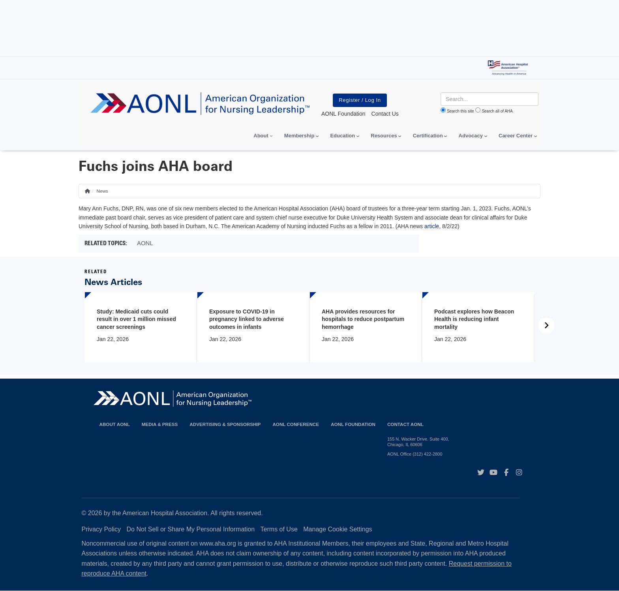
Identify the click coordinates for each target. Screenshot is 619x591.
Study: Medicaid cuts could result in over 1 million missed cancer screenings (136, 319)
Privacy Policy (101, 529)
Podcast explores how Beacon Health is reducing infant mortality (474, 319)
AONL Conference (295, 424)
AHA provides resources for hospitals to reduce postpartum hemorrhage (363, 319)
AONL (145, 243)
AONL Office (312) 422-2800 (414, 454)
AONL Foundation (353, 424)
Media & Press (160, 424)
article (431, 226)
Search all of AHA (497, 111)
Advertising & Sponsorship (225, 424)
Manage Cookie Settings (337, 529)
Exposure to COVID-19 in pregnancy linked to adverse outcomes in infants (246, 319)
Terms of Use (279, 529)
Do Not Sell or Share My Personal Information (191, 529)
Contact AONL (405, 424)
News (102, 190)
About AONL (114, 424)
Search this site (460, 111)
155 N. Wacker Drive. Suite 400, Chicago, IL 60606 (418, 442)
